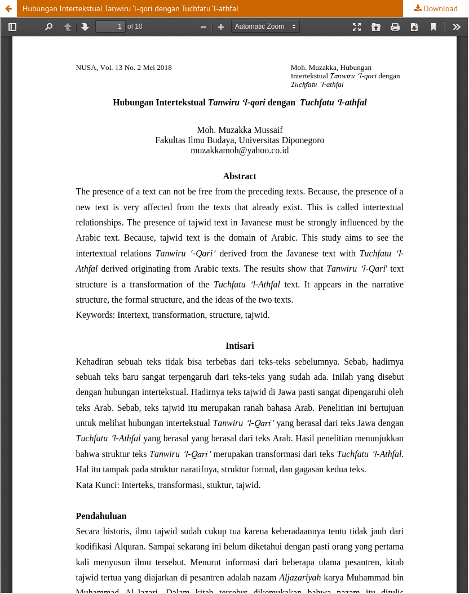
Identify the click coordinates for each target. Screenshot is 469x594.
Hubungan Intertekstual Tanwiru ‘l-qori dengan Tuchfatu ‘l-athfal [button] (130, 8)
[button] (8, 8)
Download (440, 8)
